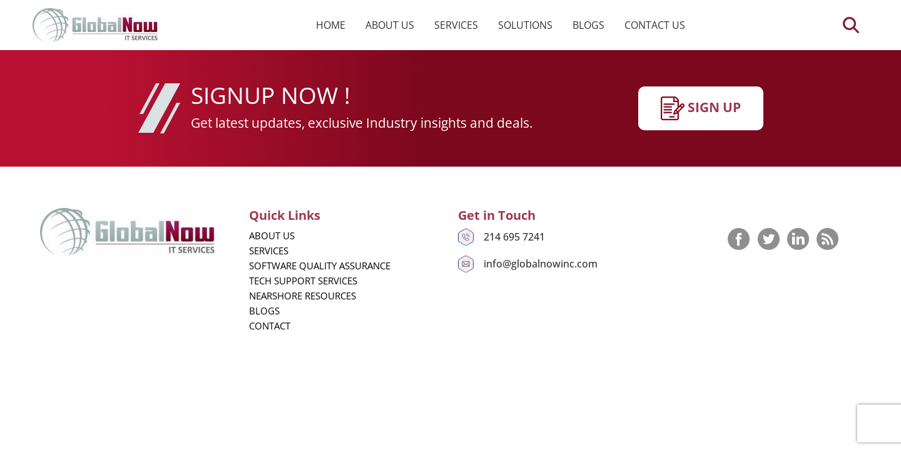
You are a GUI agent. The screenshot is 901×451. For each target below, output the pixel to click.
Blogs (588, 25)
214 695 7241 (514, 237)
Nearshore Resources (302, 295)
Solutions (525, 25)
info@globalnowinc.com (541, 264)
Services (456, 25)
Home (330, 25)
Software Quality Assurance (319, 265)
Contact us (654, 25)
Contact (269, 325)
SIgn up (701, 108)
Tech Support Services (303, 280)
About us (389, 25)
